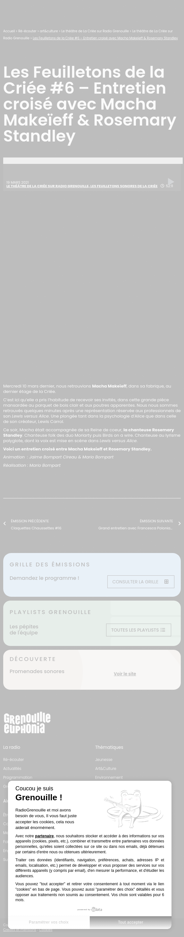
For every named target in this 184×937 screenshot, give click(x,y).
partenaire (44, 836)
